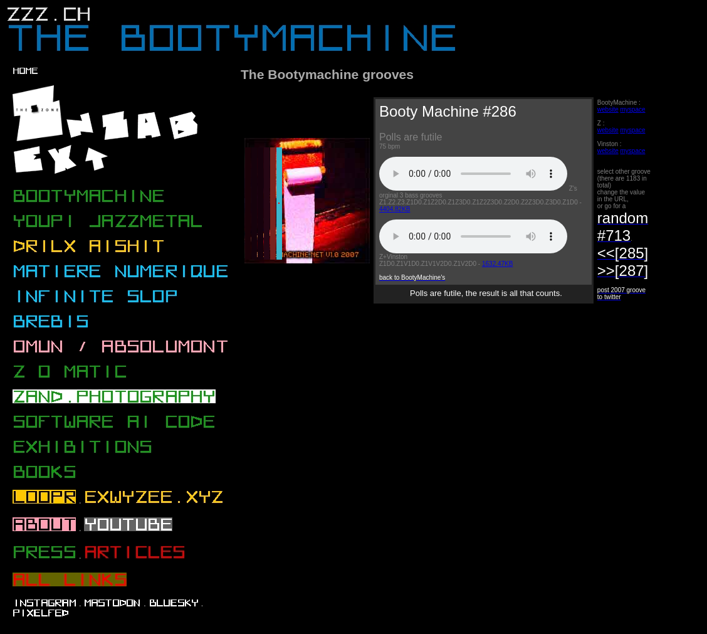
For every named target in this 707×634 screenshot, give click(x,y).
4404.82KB (395, 209)
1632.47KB (497, 263)
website (608, 109)
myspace (633, 109)
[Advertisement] (471, 362)
